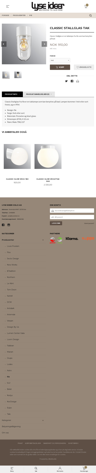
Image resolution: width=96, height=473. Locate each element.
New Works (12, 265)
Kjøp (60, 67)
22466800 (12, 213)
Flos (8, 253)
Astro (9, 371)
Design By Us (13, 327)
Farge (52, 56)
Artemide (11, 315)
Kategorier (6, 421)
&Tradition (11, 271)
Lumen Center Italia (15, 333)
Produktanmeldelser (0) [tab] (37, 94)
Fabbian (10, 346)
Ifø (8, 377)
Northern (11, 277)
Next (44, 44)
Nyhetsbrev (73, 444)
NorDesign (11, 402)
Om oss (5, 433)
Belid (9, 389)
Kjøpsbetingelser (33, 444)
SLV (8, 383)
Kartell (9, 296)
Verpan (10, 321)
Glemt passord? (89, 224)
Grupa (9, 358)
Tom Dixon (11, 290)
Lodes (9, 365)
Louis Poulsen (13, 246)
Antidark (10, 309)
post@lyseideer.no (13, 216)
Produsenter (8, 240)
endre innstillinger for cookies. (56, 455)
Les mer (39, 455)
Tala (8, 414)
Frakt (20, 444)
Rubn (9, 408)
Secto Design (13, 259)
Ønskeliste (84, 67)
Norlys (9, 396)
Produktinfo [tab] (11, 94)
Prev (3, 44)
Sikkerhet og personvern (54, 444)
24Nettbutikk (52, 459)
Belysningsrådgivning (11, 427)
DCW (9, 302)
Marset (10, 352)
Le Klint (10, 284)
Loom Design (13, 340)
